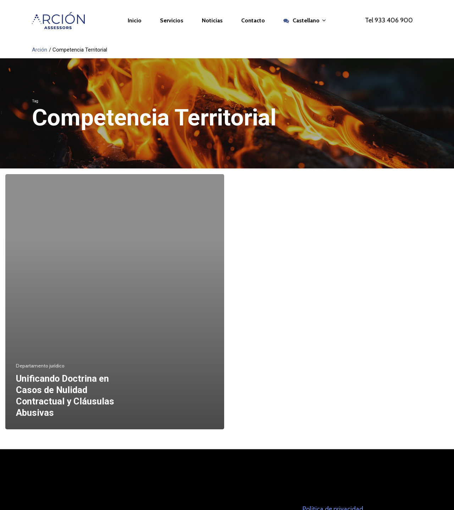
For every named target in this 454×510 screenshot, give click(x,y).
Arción (39, 50)
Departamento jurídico (40, 366)
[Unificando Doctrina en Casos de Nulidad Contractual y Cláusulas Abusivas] (114, 301)
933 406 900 (394, 20)
